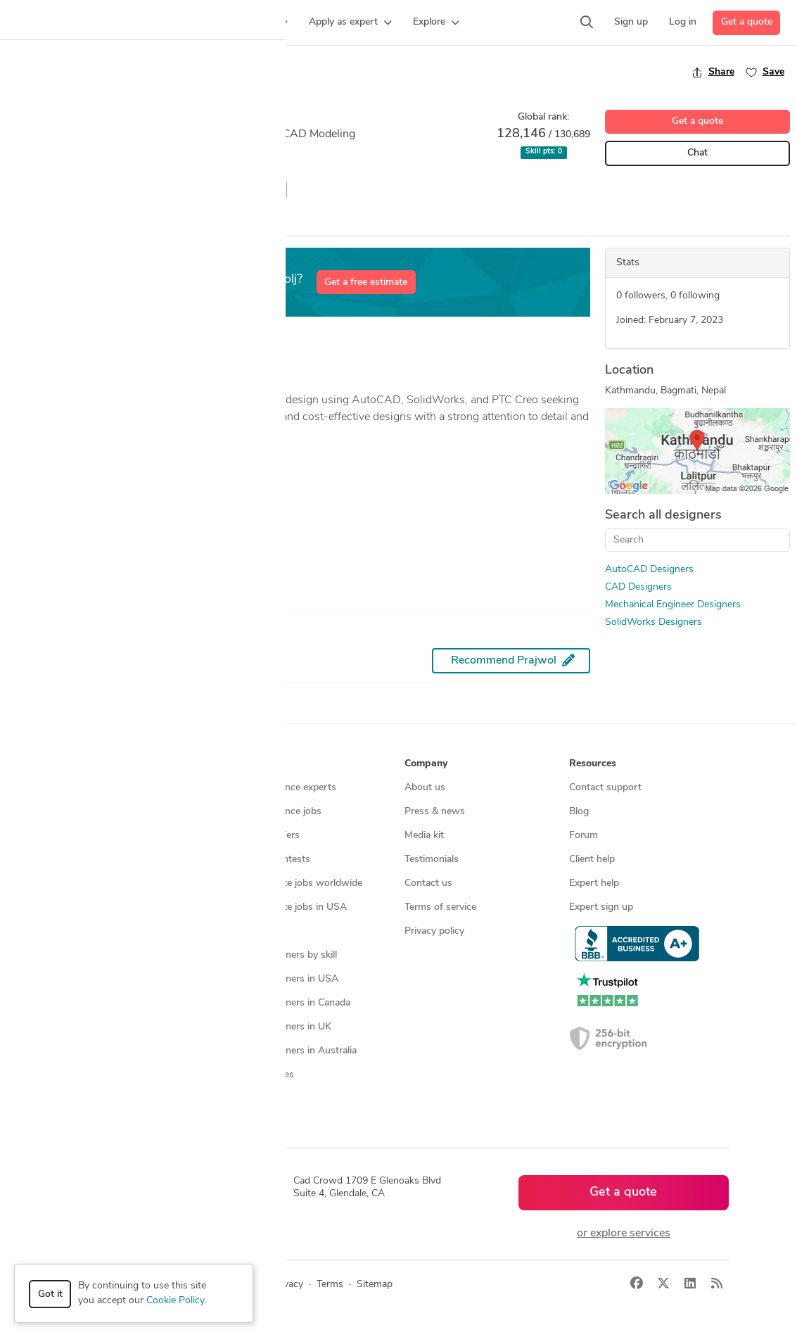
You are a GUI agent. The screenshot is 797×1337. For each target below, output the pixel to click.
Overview (30, 222)
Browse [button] (256, 764)
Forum (583, 835)
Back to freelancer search (68, 71)
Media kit (424, 835)
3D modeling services (120, 883)
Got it (50, 1294)
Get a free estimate (365, 282)
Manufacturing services (125, 931)
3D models (262, 931)
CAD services (103, 859)
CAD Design (93, 189)
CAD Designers (638, 587)
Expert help (594, 883)
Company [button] (425, 764)
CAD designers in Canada (294, 1003)
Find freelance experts (287, 787)
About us (424, 787)
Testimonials (431, 859)
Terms (330, 1284)
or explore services (623, 1233)
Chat (697, 153)
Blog (579, 811)
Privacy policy (434, 931)
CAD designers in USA (288, 979)
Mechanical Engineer (176, 189)
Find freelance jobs (280, 811)
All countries (266, 1075)
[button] (174, 22)
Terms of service (440, 907)
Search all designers (663, 515)
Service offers (269, 835)
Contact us (428, 883)
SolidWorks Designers (653, 622)
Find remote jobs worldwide (300, 883)
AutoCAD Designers (649, 569)
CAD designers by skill (288, 955)
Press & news (434, 811)
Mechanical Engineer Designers (673, 605)
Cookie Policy (175, 1300)
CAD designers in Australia (298, 1051)
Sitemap (257, 1099)
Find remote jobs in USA (293, 907)
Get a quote (746, 22)
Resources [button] (592, 764)
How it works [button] (105, 764)
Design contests (109, 835)
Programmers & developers (133, 907)
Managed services (113, 811)
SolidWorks (257, 189)
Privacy (287, 1284)
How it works (104, 787)
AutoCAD (33, 189)
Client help (592, 859)
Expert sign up (601, 907)
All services (98, 955)
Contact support (605, 787)
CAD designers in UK (285, 1027)
